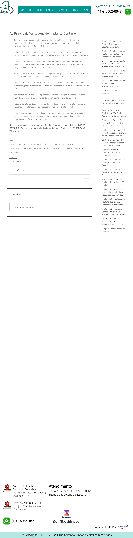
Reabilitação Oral (16, 161)
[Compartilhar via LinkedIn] (24, 170)
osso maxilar (30, 144)
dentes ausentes (70, 144)
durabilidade (15, 152)
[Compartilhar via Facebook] (10, 170)
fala (80, 144)
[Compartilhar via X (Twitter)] (17, 170)
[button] (63, 9)
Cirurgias (13, 158)
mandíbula (67, 148)
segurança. (78, 148)
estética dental (16, 144)
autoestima (26, 148)
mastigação (14, 148)
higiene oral (56, 148)
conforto (57, 144)
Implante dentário (41, 148)
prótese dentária (44, 144)
